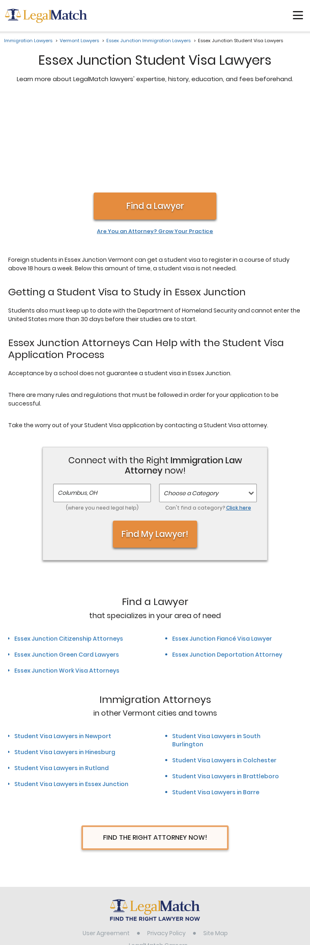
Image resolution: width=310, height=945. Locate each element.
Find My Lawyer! (155, 447)
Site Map (215, 847)
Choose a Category (191, 407)
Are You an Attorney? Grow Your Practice (155, 145)
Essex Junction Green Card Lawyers (66, 568)
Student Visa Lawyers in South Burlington (216, 654)
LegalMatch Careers (158, 859)
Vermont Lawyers (79, 40)
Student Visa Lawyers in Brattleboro (225, 690)
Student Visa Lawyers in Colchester (224, 674)
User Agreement (106, 847)
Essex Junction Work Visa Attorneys (66, 584)
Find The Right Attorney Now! (155, 751)
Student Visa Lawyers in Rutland (61, 682)
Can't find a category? (208, 421)
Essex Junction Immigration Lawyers (148, 40)
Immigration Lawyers (28, 40)
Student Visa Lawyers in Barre (215, 706)
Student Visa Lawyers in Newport (62, 650)
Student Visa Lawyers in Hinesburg (64, 666)
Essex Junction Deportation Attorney (227, 568)
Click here (238, 421)
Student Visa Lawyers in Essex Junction (71, 697)
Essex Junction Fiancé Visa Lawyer (222, 552)
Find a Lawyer (155, 119)
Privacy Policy (166, 847)
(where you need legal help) (102, 421)
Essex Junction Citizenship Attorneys (68, 552)
